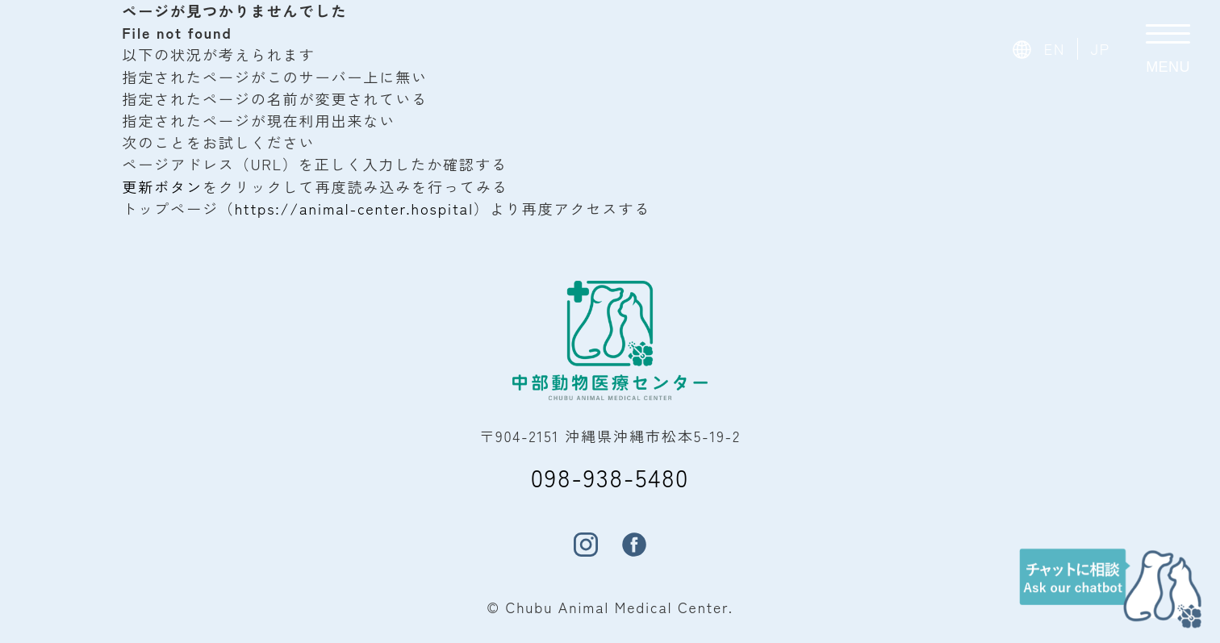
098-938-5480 (610, 477)
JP (1100, 48)
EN (1055, 48)
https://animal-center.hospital (354, 208)
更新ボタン (162, 186)
